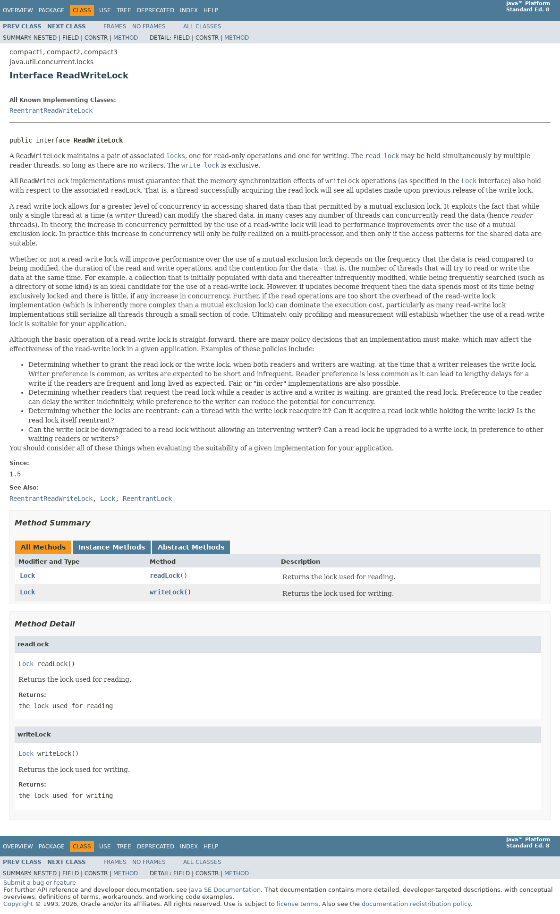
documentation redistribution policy (416, 903)
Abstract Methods (191, 547)
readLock (165, 575)
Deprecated (155, 10)
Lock (27, 575)
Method (125, 37)
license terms (297, 903)
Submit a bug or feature (39, 882)
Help (211, 10)
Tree (124, 10)
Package (52, 10)
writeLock (167, 592)
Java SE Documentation (225, 889)
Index (189, 10)
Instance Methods (111, 547)
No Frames (149, 26)
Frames (115, 26)
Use (105, 10)
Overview (18, 10)
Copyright (18, 903)
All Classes (202, 26)
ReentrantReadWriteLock (51, 110)
